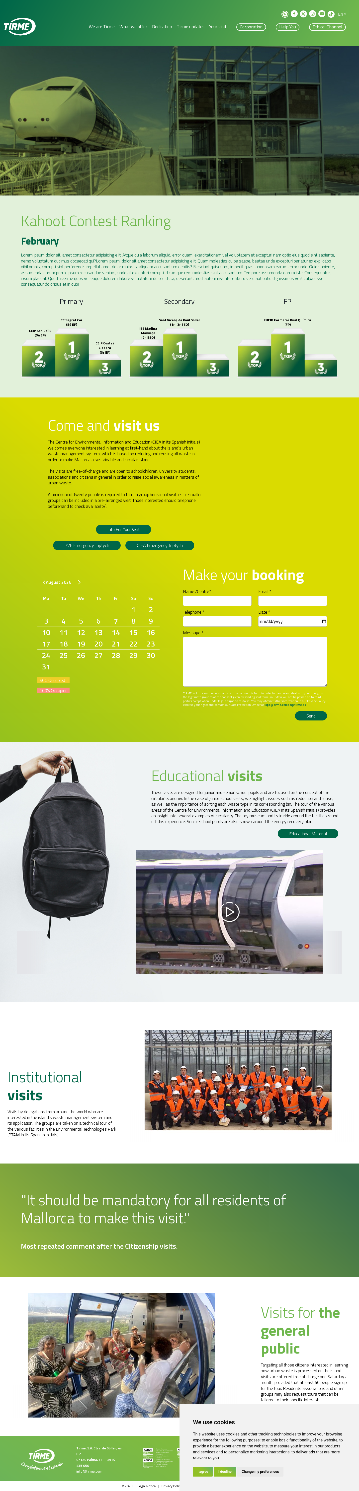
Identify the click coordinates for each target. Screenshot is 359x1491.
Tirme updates (190, 27)
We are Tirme (102, 27)
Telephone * (193, 612)
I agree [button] (202, 1472)
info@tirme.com (89, 1471)
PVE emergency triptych (87, 546)
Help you (287, 27)
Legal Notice (144, 1486)
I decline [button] (225, 1472)
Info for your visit (123, 531)
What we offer (133, 27)
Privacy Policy (171, 1486)
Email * (264, 591)
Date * (264, 612)
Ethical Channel (327, 27)
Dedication (162, 27)
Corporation (251, 27)
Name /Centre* (197, 591)
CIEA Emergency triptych (160, 546)
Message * (193, 633)
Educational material (308, 834)
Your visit (217, 27)
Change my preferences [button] (260, 1472)
